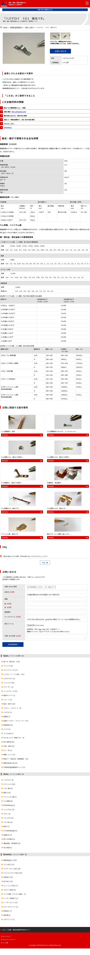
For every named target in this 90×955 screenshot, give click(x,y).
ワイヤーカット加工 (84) (11, 869)
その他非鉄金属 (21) (10, 831)
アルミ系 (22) (8, 823)
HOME (5, 27)
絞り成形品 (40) (8, 742)
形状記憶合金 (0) (9, 806)
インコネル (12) (8, 810)
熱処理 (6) (6, 916)
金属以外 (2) (7, 835)
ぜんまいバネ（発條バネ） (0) (13, 738)
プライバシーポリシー (9, 940)
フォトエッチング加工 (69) (12, 873)
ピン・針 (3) (7, 751)
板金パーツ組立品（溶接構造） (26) (15, 759)
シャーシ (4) (7, 700)
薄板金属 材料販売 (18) (11, 844)
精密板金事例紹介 (16, 27)
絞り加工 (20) (8, 882)
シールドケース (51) (10, 692)
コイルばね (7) (8, 734)
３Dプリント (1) (9, 920)
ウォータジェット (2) (10, 907)
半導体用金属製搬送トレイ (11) (14, 768)
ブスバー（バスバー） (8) (12, 708)
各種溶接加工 (8, 127)
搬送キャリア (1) (9, 696)
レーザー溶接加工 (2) (10, 899)
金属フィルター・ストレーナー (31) (15, 721)
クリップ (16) (8, 666)
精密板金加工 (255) (10, 861)
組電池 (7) (6, 717)
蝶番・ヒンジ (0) (9, 755)
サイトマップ (7, 937)
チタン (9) (6, 814)
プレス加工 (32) (8, 865)
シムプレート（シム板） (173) (13, 675)
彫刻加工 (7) (7, 911)
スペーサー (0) (8, 687)
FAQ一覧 (45, 562)
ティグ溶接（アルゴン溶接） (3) (14, 894)
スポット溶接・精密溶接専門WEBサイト (16, 930)
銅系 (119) (7, 793)
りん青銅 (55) (8, 801)
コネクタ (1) (7, 713)
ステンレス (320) (9, 785)
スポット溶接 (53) (9, 890)
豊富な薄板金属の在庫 (19, 112)
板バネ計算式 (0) (9, 839)
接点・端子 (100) (9, 704)
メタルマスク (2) (9, 679)
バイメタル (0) (8, 818)
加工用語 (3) (7, 848)
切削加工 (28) (8, 878)
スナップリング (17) (10, 670)
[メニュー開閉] (85, 3)
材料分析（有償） (9, 123)
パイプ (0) (6, 730)
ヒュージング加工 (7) (10, 886)
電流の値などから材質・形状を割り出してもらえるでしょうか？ (25, 556)
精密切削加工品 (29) (10, 763)
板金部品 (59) (8, 725)
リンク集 (5, 943)
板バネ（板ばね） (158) (11, 662)
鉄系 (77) (6, 827)
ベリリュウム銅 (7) (10, 797)
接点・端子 (29, 27)
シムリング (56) (8, 683)
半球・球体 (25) (8, 746)
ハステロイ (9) (8, 780)
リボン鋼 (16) (8, 789)
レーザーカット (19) (10, 903)
